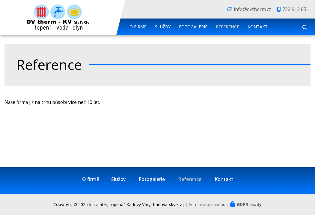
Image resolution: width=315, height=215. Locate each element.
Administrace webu (207, 204)
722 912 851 (295, 9)
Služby (163, 27)
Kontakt (258, 27)
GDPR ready (249, 204)
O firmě (138, 27)
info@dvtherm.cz (252, 9)
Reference (227, 27)
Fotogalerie (193, 27)
